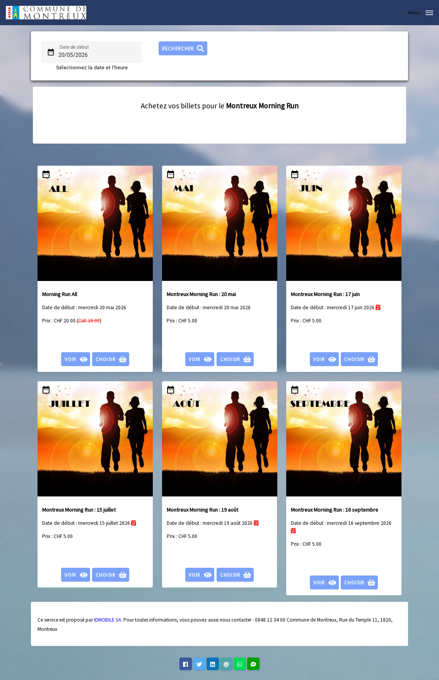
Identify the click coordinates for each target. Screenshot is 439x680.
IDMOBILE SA (107, 620)
